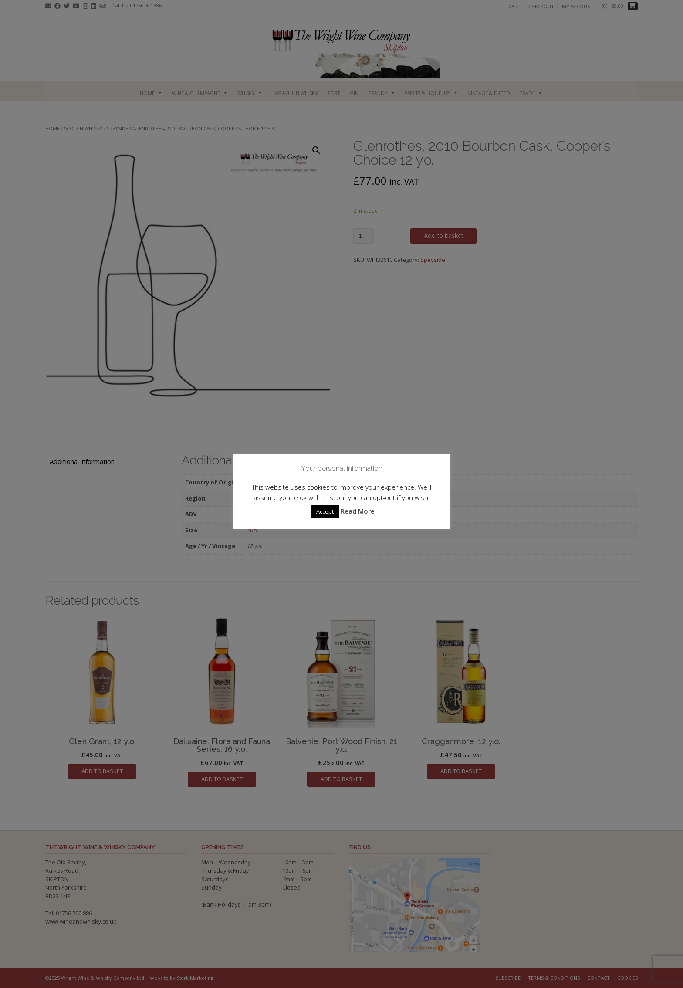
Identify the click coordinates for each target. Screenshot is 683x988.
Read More (358, 511)
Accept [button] (325, 511)
